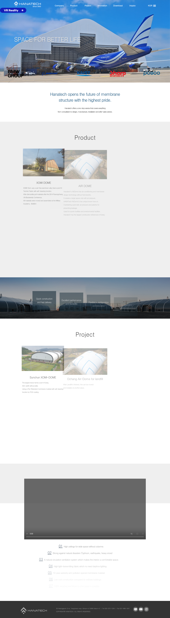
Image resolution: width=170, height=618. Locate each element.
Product (73, 5)
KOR (150, 5)
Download (118, 5)
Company (59, 5)
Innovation (102, 5)
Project (88, 5)
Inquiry (132, 5)
